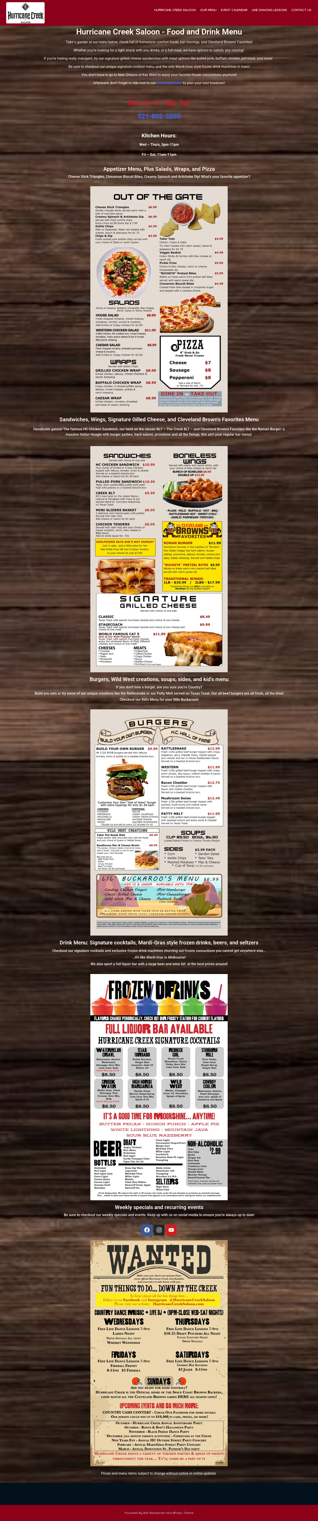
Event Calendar (234, 10)
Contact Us (301, 10)
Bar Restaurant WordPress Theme (168, 1513)
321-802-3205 (159, 116)
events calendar (169, 83)
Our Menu (208, 10)
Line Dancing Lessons (269, 10)
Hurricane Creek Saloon (175, 10)
